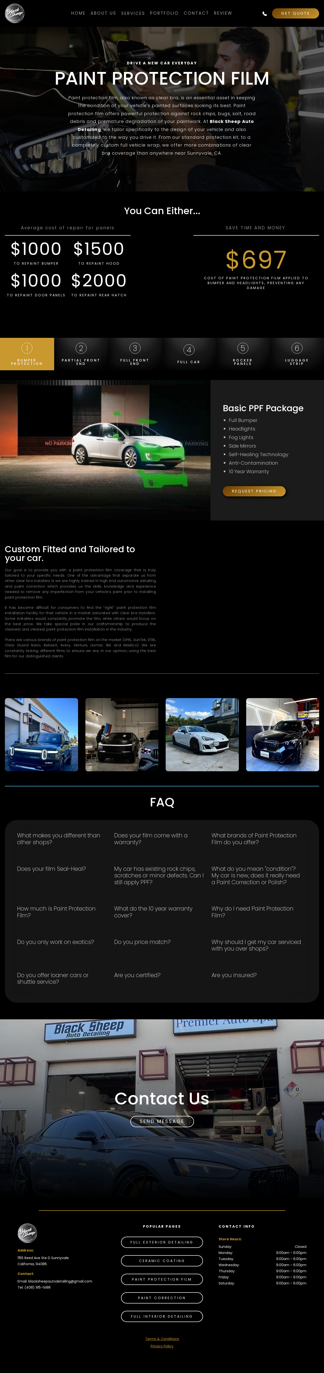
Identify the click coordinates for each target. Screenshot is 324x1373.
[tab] (27, 354)
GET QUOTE (295, 13)
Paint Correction (162, 1297)
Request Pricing (254, 491)
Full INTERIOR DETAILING (162, 1316)
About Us (103, 13)
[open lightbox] (41, 734)
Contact (196, 13)
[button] (133, 13)
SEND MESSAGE (162, 1121)
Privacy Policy (162, 1346)
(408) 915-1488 (37, 1287)
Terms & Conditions (162, 1338)
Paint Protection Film (162, 1279)
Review (223, 13)
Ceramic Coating (162, 1260)
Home (78, 13)
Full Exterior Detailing (162, 1242)
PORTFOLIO (164, 13)
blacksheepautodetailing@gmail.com (60, 1281)
